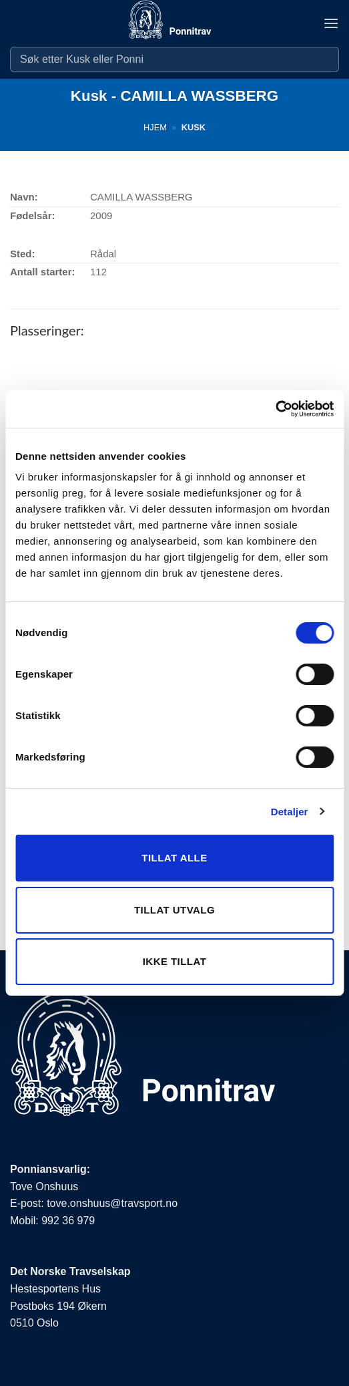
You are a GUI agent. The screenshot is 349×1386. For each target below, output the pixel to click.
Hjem (155, 127)
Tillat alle (174, 857)
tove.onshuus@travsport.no (112, 1203)
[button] (331, 23)
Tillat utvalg (174, 910)
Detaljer (289, 811)
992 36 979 (68, 1220)
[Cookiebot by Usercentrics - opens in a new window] (275, 409)
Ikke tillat (175, 961)
